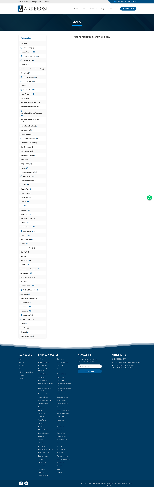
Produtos (93, 9)
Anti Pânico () (26, 302)
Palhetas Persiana (63, 413)
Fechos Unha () (26, 130)
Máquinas (60, 453)
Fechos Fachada (43, 433)
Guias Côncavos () (30, 138)
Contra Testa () (29, 81)
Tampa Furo (61, 417)
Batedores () (28, 48)
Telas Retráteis (43, 475)
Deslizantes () (29, 90)
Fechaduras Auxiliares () (30, 102)
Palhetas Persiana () (28, 180)
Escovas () (25, 210)
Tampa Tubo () (29, 176)
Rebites (41, 423)
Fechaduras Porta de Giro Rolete (64, 389)
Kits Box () (25, 328)
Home (75, 9)
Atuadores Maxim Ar (45, 400)
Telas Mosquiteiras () (29, 298)
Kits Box (41, 472)
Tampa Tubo (42, 413)
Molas (40, 410)
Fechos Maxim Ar (62, 456)
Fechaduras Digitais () (29, 126)
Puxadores (41, 466)
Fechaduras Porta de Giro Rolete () (30, 120)
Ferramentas (61, 436)
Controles (60, 380)
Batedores (60, 359)
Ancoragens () (26, 273)
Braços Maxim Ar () (31, 56)
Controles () (25, 98)
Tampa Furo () (26, 189)
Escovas (41, 426)
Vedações (60, 420)
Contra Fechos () (30, 77)
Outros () (25, 43)
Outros (40, 359)
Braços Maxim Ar (62, 362)
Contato (110, 9)
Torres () (25, 244)
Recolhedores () (27, 134)
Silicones (41, 459)
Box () (24, 206)
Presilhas (60, 446)
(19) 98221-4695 (130, 2)
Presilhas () (25, 265)
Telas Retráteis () (27, 336)
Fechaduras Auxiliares (45, 384)
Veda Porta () (26, 193)
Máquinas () (25, 281)
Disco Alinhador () (27, 94)
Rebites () (25, 201)
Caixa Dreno (42, 365)
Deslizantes (61, 377)
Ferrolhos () (26, 260)
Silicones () (25, 294)
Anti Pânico (42, 462)
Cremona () (25, 85)
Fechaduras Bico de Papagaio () (31, 114)
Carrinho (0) (128, 9)
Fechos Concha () (28, 286)
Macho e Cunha (43, 430)
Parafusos (41, 469)
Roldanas (60, 466)
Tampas (59, 430)
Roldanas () (28, 315)
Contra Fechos (43, 374)
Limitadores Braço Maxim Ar (44, 369)
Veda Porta (42, 420)
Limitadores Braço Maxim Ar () (32, 69)
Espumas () (25, 235)
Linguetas (41, 407)
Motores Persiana (63, 410)
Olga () (24, 323)
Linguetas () (25, 159)
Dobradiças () (29, 231)
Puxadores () (26, 311)
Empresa (84, 9)
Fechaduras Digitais (44, 394)
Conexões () (25, 73)
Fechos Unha (61, 394)
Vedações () (26, 197)
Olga (58, 469)
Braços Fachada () (28, 52)
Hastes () (24, 256)
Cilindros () (25, 64)
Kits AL (40, 443)
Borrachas (60, 426)
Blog (102, 9)
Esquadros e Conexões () (30, 269)
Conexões (60, 369)
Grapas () (24, 332)
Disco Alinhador (43, 380)
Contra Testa (61, 374)
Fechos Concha (43, 456)
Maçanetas (61, 407)
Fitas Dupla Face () (28, 277)
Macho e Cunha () (28, 218)
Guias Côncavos (62, 397)
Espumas (41, 436)
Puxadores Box (62, 439)
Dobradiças (61, 433)
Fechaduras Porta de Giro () (31, 106)
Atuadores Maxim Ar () (29, 143)
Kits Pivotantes (43, 403)
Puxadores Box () (28, 248)
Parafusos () (28, 319)
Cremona (41, 377)
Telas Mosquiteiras (63, 459)
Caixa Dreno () (28, 60)
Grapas (59, 472)
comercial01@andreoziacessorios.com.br (126, 362)
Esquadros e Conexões (46, 449)
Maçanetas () (26, 164)
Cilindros (60, 365)
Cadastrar (90, 371)
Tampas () (25, 223)
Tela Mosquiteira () (28, 155)
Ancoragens (61, 449)
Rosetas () (25, 185)
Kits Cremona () (27, 147)
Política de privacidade (26, 372)
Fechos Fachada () (28, 227)
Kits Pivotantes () (27, 151)
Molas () (24, 168)
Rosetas (41, 417)
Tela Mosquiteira (62, 403)
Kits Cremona (61, 400)
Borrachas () (26, 214)
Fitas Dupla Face (43, 453)
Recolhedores (43, 397)
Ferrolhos (41, 446)
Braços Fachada (43, 362)
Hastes (59, 443)
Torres (40, 439)
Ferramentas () (27, 239)
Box (58, 423)
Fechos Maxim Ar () (31, 290)
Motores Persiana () (29, 172)
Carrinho (21, 378)
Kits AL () (25, 252)
